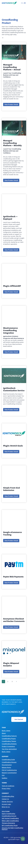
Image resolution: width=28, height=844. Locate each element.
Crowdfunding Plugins (9, 738)
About (4, 733)
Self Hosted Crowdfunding (10, 818)
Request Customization (9, 773)
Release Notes (6, 767)
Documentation (7, 765)
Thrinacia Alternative (8, 823)
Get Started (19, 719)
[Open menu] (23, 3)
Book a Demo (6, 731)
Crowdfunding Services (9, 816)
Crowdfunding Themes (9, 741)
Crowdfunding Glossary (9, 762)
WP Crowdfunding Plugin (10, 825)
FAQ (3, 775)
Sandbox (4, 778)
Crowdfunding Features (9, 736)
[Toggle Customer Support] (23, 839)
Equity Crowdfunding (8, 814)
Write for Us (6, 807)
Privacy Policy (6, 788)
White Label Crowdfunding (10, 821)
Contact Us (5, 799)
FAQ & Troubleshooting (9, 770)
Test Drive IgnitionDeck (9, 749)
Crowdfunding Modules (9, 744)
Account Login (6, 804)
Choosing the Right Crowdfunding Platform (12, 828)
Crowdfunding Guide (8, 759)
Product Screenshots (8, 746)
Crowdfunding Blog (8, 796)
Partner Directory (7, 801)
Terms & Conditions (8, 786)
